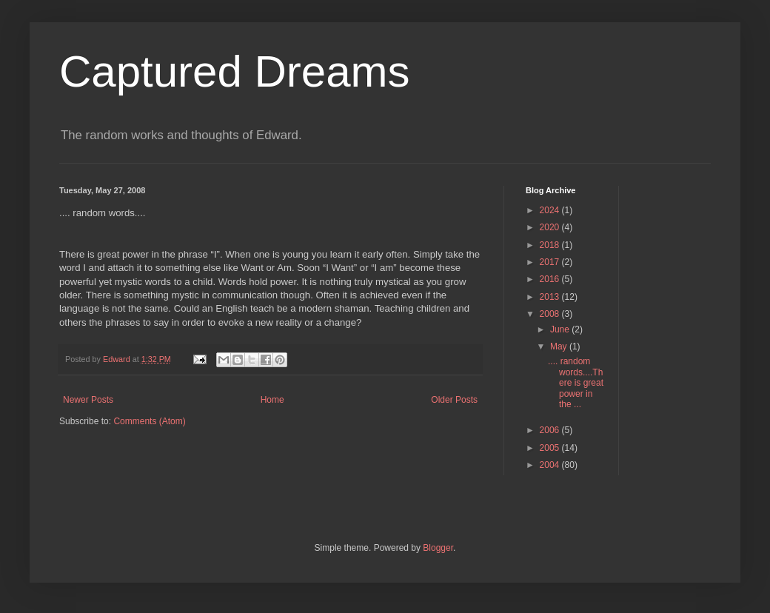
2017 (551, 262)
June (561, 329)
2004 (551, 465)
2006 (551, 430)
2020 (551, 227)
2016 (551, 279)
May (559, 346)
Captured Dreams (234, 71)
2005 (551, 448)
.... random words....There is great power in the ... (575, 382)
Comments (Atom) (149, 421)
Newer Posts (88, 400)
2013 (551, 297)
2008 (551, 314)
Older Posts (454, 400)
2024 (551, 210)
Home (272, 400)
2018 (551, 245)
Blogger (438, 548)
